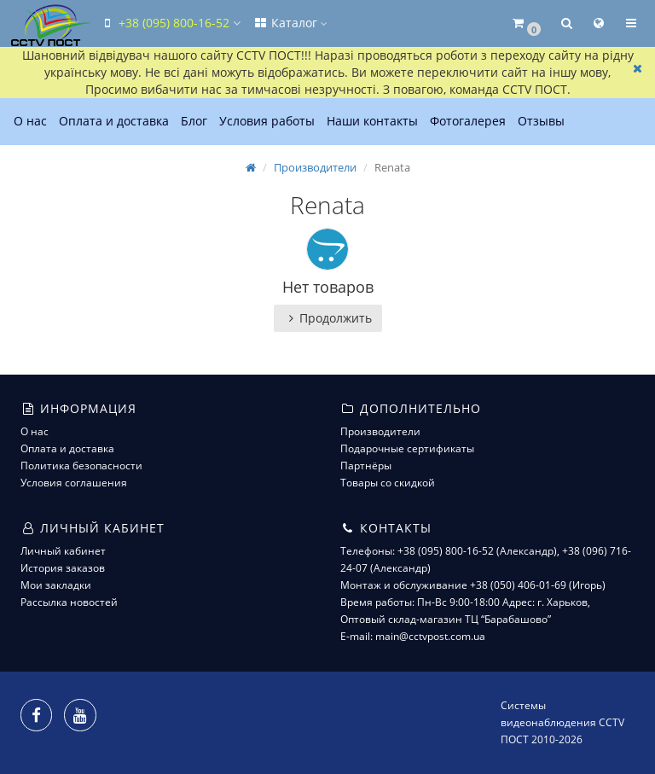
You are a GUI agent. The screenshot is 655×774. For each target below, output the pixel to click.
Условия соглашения (73, 482)
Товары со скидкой (387, 482)
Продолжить (328, 318)
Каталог (290, 23)
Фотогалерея (468, 121)
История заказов (62, 568)
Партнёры (365, 465)
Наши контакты (372, 121)
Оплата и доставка (114, 121)
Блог (194, 121)
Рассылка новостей (69, 602)
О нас (30, 121)
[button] (525, 23)
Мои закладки (55, 585)
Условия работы (267, 121)
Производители (315, 167)
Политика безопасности (81, 465)
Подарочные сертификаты (407, 448)
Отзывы (541, 121)
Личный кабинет (63, 551)
